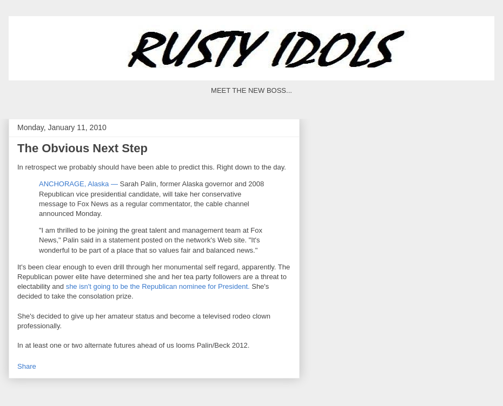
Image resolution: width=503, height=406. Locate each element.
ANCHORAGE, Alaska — (78, 184)
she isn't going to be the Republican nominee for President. (158, 286)
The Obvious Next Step (82, 148)
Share (26, 366)
